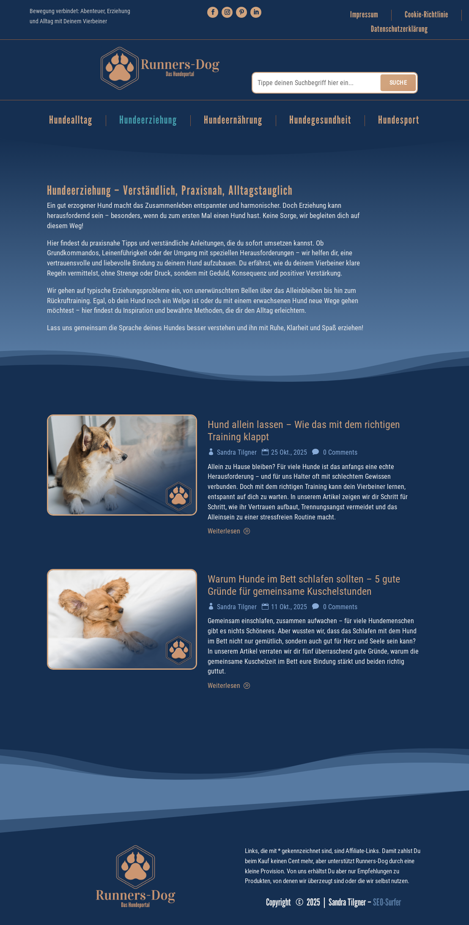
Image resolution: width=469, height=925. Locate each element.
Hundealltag (71, 120)
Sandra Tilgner (237, 452)
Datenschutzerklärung (399, 29)
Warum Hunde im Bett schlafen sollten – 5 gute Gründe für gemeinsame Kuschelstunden (304, 585)
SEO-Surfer (387, 902)
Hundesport (399, 120)
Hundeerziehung (148, 120)
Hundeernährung (233, 120)
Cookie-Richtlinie (426, 14)
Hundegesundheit (320, 120)
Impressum (364, 14)
